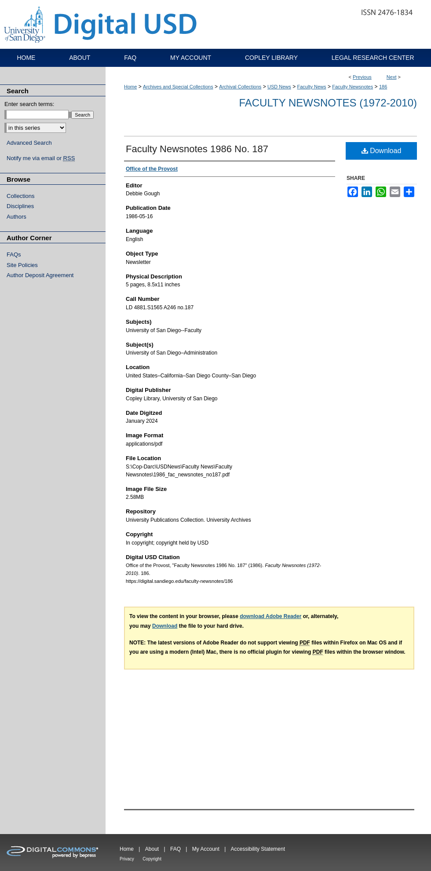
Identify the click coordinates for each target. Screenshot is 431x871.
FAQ (175, 849)
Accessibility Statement (258, 849)
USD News (279, 86)
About (152, 849)
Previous (362, 77)
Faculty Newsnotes (352, 86)
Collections (21, 196)
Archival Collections (240, 86)
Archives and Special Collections (178, 86)
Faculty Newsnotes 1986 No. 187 (197, 148)
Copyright (151, 858)
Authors (16, 216)
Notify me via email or (41, 158)
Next (392, 77)
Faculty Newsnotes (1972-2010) (328, 103)
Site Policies (22, 265)
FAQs (14, 254)
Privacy (127, 858)
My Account (205, 849)
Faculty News (311, 86)
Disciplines (20, 206)
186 (383, 86)
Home (130, 86)
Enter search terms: (29, 104)
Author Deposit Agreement (40, 275)
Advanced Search (29, 142)
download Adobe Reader (270, 616)
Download (382, 150)
